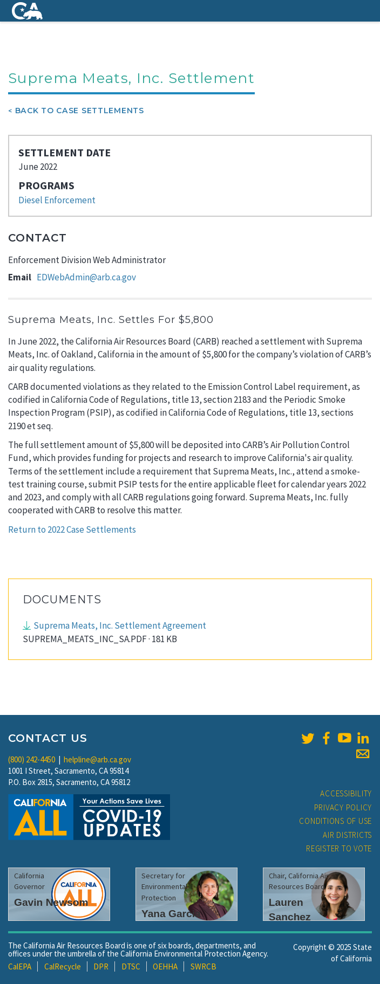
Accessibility (346, 793)
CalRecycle (62, 966)
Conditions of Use (335, 821)
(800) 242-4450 (31, 759)
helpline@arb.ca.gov (97, 759)
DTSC (130, 966)
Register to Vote (339, 848)
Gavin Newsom (51, 902)
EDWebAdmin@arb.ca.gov (86, 277)
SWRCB (203, 966)
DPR (100, 966)
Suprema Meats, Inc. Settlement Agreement (119, 625)
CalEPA (19, 966)
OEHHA (165, 966)
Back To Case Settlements (79, 110)
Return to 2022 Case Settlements (72, 529)
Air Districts (347, 835)
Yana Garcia (171, 913)
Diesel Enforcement (57, 200)
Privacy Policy (343, 807)
